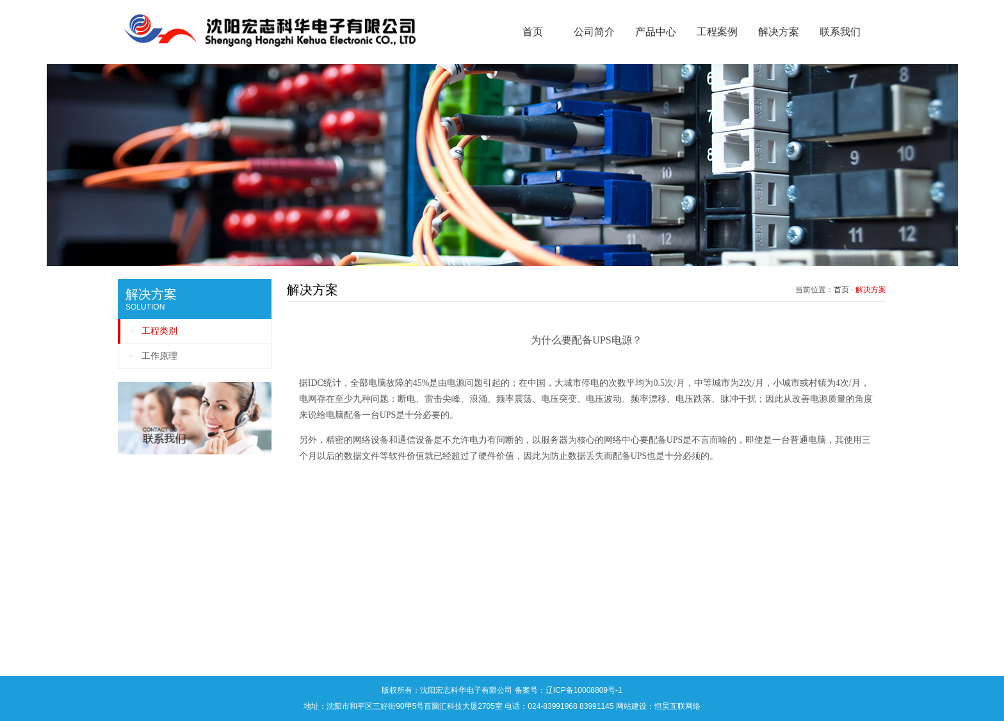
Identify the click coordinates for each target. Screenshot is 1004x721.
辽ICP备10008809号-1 (584, 690)
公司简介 (594, 31)
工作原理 (159, 356)
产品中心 (655, 31)
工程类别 (159, 331)
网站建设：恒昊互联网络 (658, 706)
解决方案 (778, 31)
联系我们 (840, 31)
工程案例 (717, 31)
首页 (532, 31)
